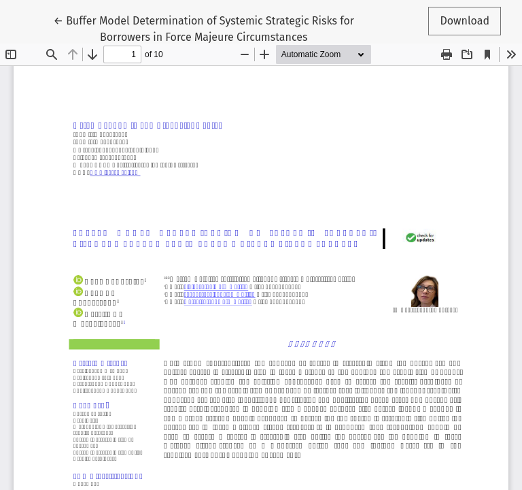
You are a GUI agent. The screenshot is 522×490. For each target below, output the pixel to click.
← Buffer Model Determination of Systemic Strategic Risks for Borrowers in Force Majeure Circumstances (204, 28)
